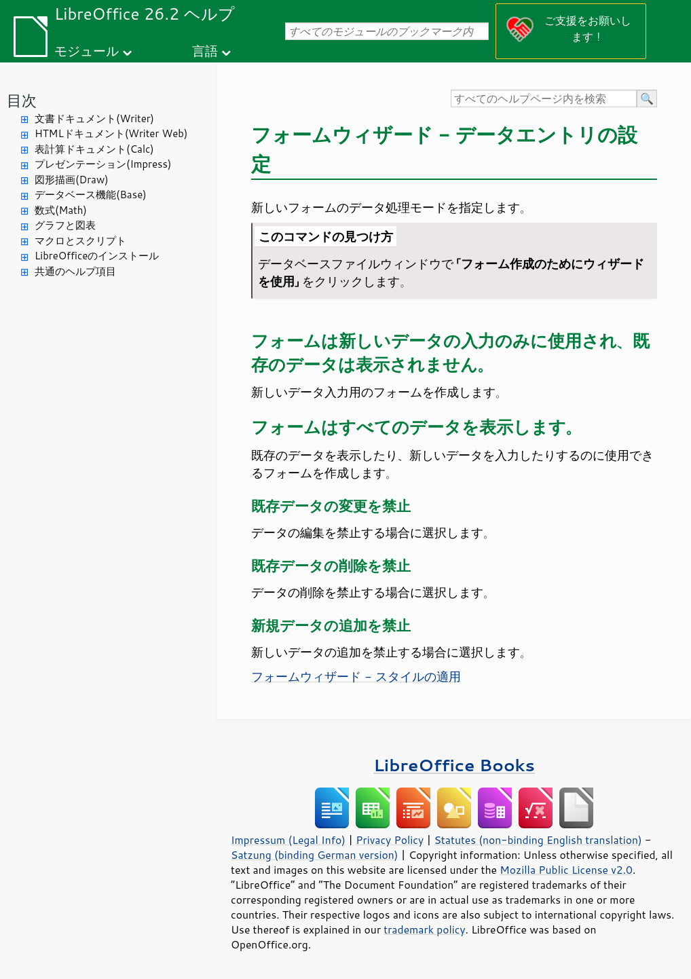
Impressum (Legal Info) (288, 839)
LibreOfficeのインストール (97, 255)
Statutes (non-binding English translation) (537, 839)
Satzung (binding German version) (314, 854)
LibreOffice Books (454, 765)
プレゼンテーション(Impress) (103, 164)
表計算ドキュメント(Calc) (94, 149)
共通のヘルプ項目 (75, 271)
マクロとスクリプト (80, 241)
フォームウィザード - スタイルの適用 (356, 676)
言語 (205, 50)
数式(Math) (61, 210)
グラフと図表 (65, 225)
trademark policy (424, 929)
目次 (22, 100)
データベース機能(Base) (91, 194)
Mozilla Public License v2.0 (566, 869)
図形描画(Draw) (72, 179)
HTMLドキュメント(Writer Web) (111, 133)
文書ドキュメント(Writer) (94, 118)
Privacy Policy (390, 839)
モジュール (86, 50)
